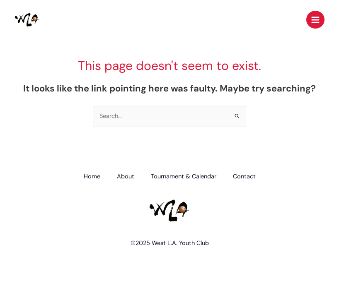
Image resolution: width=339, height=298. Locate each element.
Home (92, 176)
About (125, 176)
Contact (244, 176)
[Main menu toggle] (315, 20)
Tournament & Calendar (183, 176)
